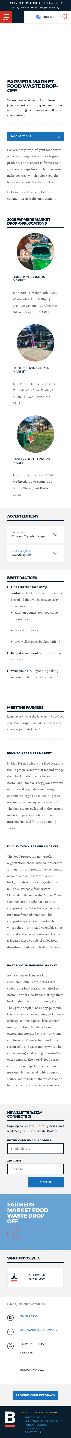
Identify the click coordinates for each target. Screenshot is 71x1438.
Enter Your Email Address (29, 1140)
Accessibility (34, 1429)
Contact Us (33, 1432)
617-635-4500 (29, 1315)
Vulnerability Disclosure (43, 1421)
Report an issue (40, 1413)
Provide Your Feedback (35, 1395)
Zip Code (14, 1160)
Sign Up (46, 1182)
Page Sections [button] (35, 136)
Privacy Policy (35, 1417)
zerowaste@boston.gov (38, 1330)
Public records (36, 1425)
